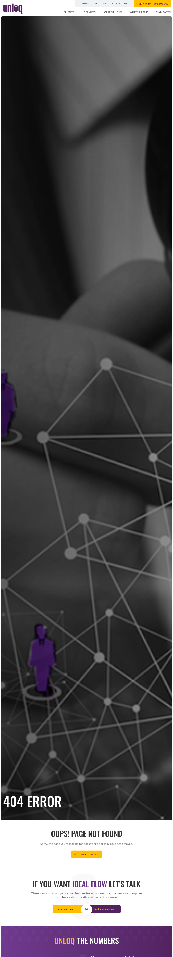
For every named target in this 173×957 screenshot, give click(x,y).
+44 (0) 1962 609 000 (155, 3)
